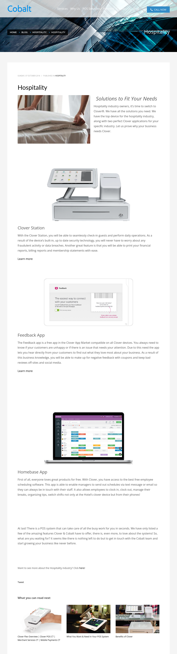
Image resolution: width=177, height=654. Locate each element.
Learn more (25, 371)
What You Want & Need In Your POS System (88, 636)
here (82, 568)
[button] (25, 259)
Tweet (21, 582)
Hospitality (60, 75)
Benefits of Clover (124, 636)
